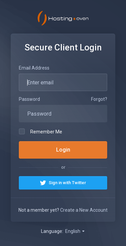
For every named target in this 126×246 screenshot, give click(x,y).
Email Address (34, 68)
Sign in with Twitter (67, 182)
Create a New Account (84, 210)
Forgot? (99, 99)
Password (29, 99)
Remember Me (40, 131)
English (75, 231)
